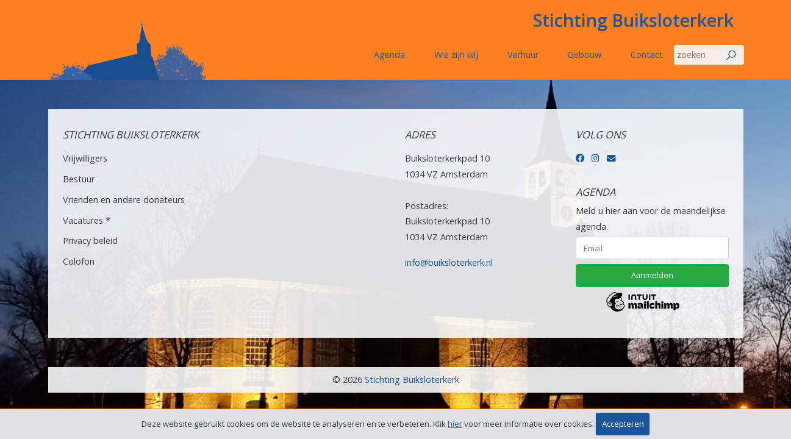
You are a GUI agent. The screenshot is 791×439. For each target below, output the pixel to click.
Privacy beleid (90, 240)
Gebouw (584, 54)
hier (455, 423)
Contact (647, 54)
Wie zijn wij (456, 54)
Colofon (79, 261)
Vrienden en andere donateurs (124, 199)
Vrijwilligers (85, 158)
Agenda (389, 54)
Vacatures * (86, 220)
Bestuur (79, 179)
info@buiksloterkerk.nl (449, 262)
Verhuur (523, 54)
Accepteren (623, 423)
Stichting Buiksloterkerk (633, 20)
